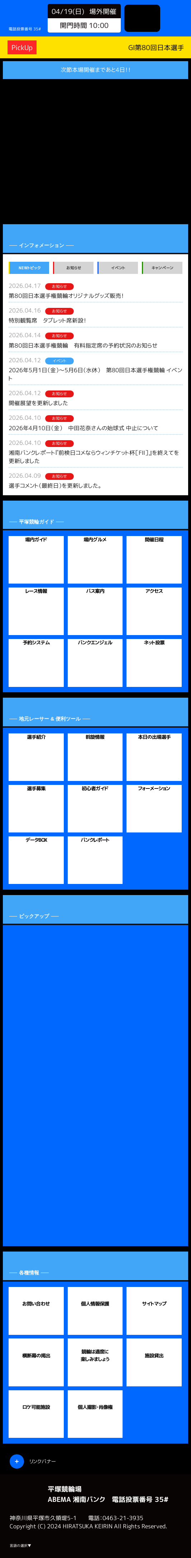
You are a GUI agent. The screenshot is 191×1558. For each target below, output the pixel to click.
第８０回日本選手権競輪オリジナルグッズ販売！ (66, 296)
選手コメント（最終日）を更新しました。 (55, 486)
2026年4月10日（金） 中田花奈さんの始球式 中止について (83, 428)
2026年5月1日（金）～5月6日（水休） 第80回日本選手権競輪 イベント (95, 374)
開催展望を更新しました (38, 403)
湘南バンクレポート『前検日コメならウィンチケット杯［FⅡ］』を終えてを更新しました (94, 457)
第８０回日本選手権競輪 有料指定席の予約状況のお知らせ (83, 345)
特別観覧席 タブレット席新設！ (47, 320)
